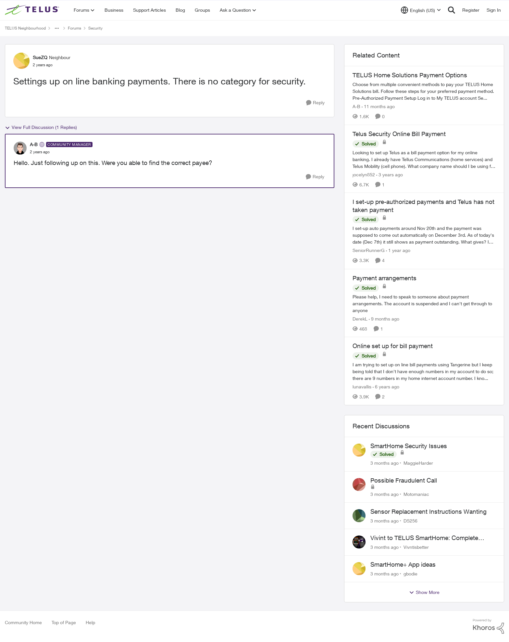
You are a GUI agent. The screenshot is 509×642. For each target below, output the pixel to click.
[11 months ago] (378, 106)
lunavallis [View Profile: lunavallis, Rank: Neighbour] (362, 386)
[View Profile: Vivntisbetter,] (359, 541)
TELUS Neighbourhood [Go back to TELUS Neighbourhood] (25, 28)
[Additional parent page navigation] (57, 28)
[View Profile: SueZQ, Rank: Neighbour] (21, 61)
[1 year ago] (398, 250)
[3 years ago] (389, 174)
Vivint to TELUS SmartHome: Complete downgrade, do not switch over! (424, 538)
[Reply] (315, 102)
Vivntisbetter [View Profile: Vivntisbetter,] (416, 547)
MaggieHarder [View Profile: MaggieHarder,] (418, 463)
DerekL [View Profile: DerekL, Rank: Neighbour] (360, 318)
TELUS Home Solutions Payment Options (410, 75)
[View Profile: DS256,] (359, 515)
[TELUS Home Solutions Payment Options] (424, 91)
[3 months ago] (384, 462)
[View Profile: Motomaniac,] (359, 484)
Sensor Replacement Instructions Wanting (428, 511)
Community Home (23, 622)
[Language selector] (421, 10)
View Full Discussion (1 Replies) (41, 127)
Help (90, 622)
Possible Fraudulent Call (403, 480)
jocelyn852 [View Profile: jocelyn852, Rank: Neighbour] (364, 174)
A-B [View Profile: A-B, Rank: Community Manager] (34, 144)
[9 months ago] (384, 318)
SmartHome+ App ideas (403, 564)
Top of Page (64, 622)
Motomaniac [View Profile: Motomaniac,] (416, 494)
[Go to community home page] (33, 10)
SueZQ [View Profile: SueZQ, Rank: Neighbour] (40, 57)
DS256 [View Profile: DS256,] (410, 520)
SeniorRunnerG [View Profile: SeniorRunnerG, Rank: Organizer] (369, 250)
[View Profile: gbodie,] (359, 568)
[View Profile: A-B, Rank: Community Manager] (20, 148)
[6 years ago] (386, 386)
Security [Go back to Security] (95, 28)
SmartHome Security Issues (408, 445)
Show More (424, 592)
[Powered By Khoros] (488, 626)
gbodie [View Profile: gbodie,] (410, 573)
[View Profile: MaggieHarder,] (359, 450)
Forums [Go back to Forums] (74, 28)
